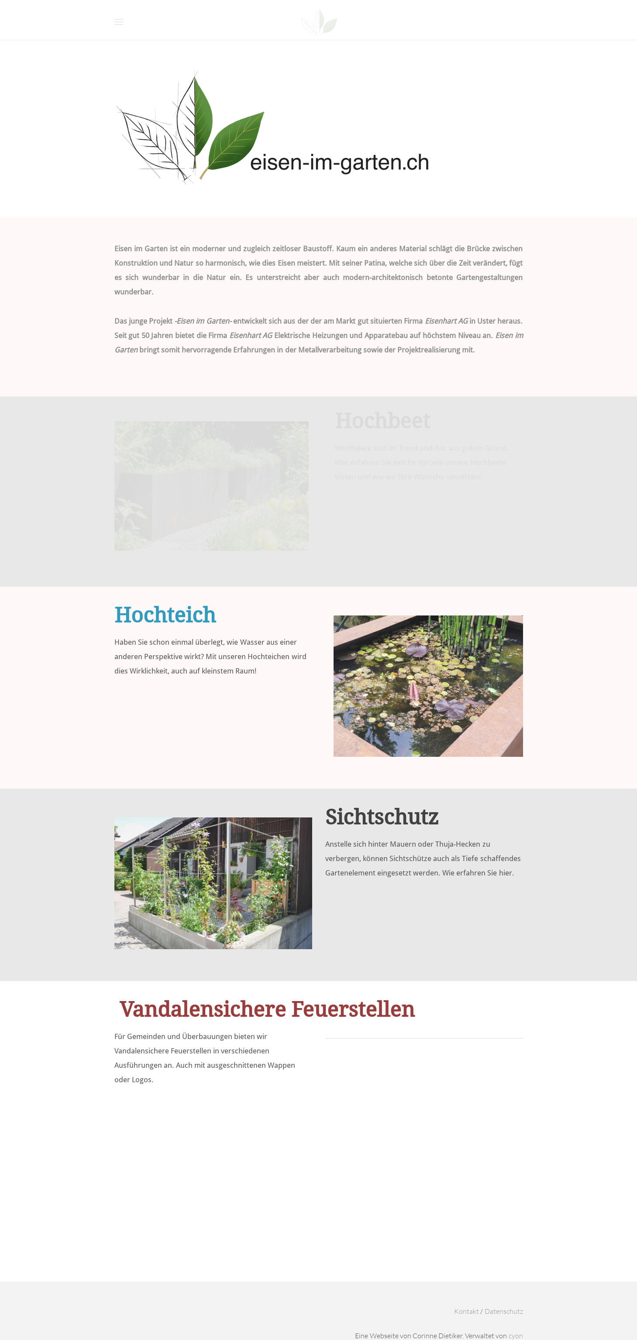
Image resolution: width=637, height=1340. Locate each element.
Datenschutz (504, 1311)
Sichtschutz (382, 817)
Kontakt (466, 1311)
